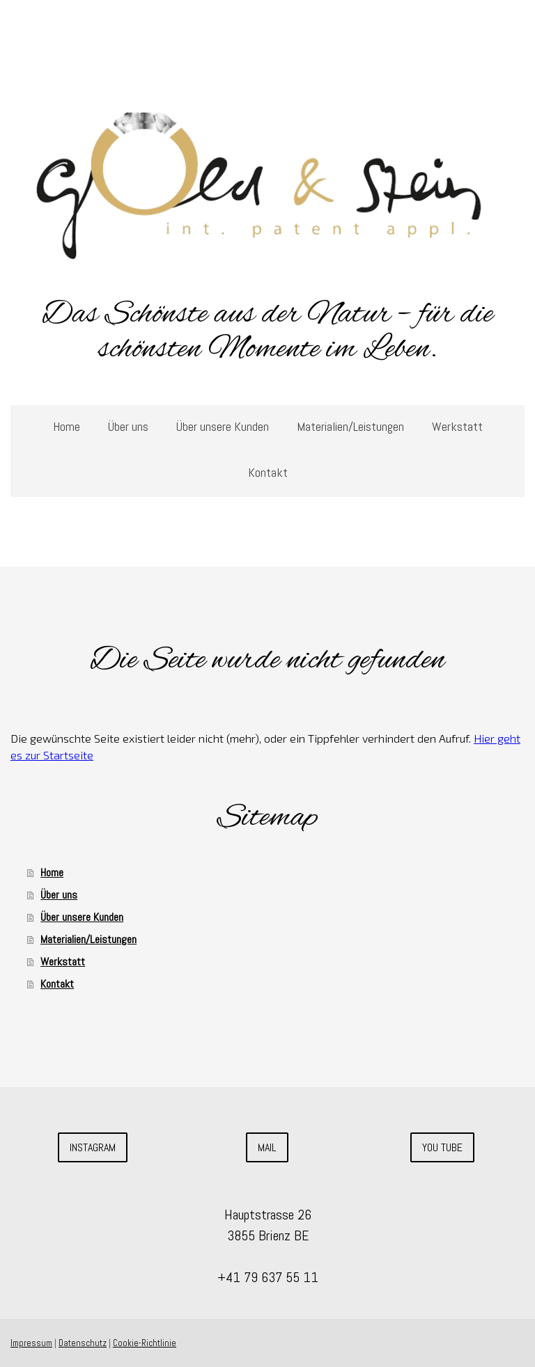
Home (66, 426)
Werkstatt (457, 426)
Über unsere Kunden (222, 426)
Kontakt (268, 472)
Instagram (93, 1147)
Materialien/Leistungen (350, 426)
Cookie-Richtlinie (144, 1343)
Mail (267, 1147)
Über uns (128, 426)
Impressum (31, 1343)
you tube (442, 1147)
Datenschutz (83, 1343)
